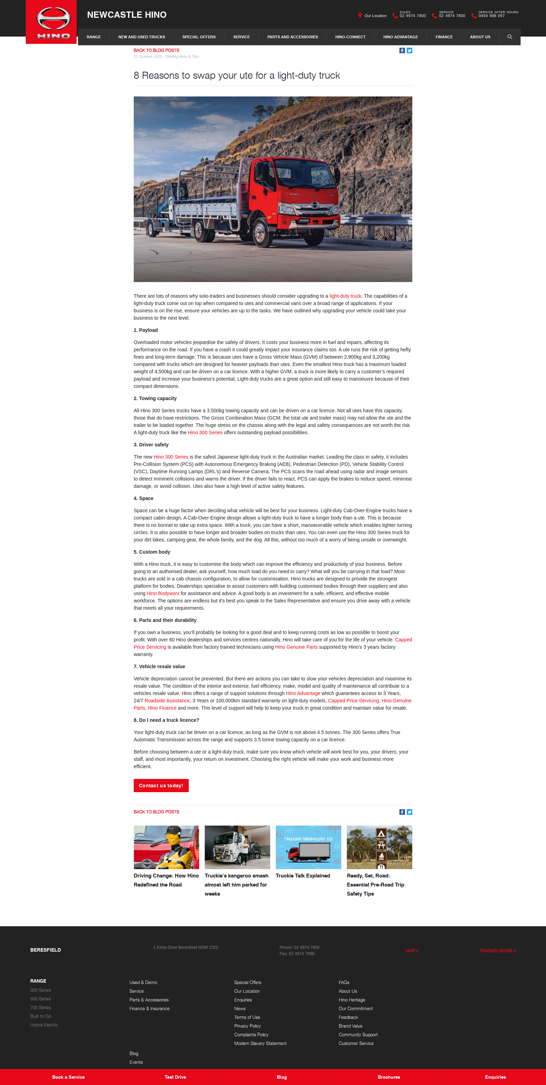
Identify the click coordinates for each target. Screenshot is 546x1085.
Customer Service (345, 1043)
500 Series (40, 998)
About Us (480, 36)
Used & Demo (143, 982)
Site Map (435, 1017)
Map (410, 950)
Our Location (376, 16)
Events (433, 990)
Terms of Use (242, 1017)
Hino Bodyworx (163, 593)
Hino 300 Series (205, 432)
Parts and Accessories (292, 36)
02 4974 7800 (411, 15)
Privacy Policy (242, 1025)
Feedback (337, 1017)
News (234, 1008)
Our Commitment (345, 1008)
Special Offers (199, 36)
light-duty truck (345, 296)
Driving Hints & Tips (182, 56)
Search (506, 36)
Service (241, 36)
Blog (431, 982)
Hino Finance (162, 708)
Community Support (347, 1034)
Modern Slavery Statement (255, 1043)
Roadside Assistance (167, 700)
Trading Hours (496, 950)
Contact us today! (161, 785)
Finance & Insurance (150, 1008)
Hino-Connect (350, 36)
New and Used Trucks (141, 36)
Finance (444, 36)
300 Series (40, 989)
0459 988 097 (497, 15)
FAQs (333, 982)
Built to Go (40, 1015)
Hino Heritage (341, 999)
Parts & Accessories (149, 999)
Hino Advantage (400, 36)
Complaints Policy (246, 1034)
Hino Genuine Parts (296, 647)
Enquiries (237, 999)
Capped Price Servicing (353, 700)
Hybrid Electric (44, 1024)
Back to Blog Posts (156, 50)
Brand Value (339, 1025)
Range (94, 36)
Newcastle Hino (129, 14)
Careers (434, 999)
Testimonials (438, 1008)
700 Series (40, 1007)
